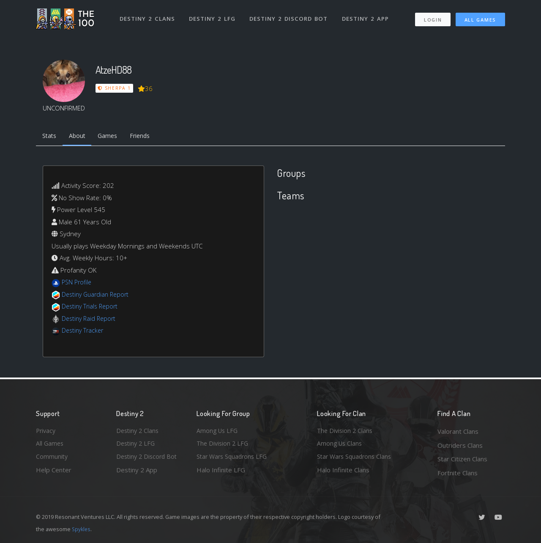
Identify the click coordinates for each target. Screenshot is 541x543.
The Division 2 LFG (224, 445)
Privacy (46, 431)
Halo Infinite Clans (343, 473)
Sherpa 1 (114, 88)
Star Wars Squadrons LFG (234, 459)
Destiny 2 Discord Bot (289, 16)
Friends (147, 136)
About (80, 136)
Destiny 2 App (366, 16)
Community (52, 459)
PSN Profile (78, 283)
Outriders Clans (460, 445)
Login (433, 17)
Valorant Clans (457, 431)
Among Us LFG (218, 431)
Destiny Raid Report (90, 319)
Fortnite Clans (457, 473)
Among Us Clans (340, 445)
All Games (480, 17)
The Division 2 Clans (346, 431)
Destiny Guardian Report (97, 295)
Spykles (82, 529)
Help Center (53, 473)
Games (112, 136)
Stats (50, 136)
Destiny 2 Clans (147, 16)
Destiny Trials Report (91, 307)
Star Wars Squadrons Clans (356, 459)
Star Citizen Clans (462, 459)
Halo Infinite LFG (221, 473)
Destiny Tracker (84, 332)
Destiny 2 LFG (213, 16)
